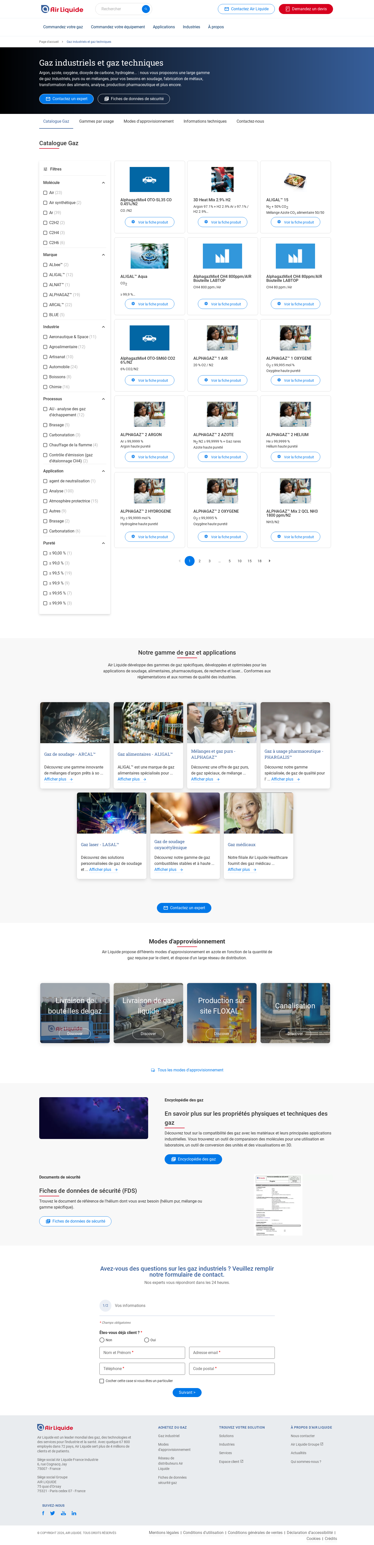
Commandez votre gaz (63, 27)
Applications (164, 27)
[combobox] (123, 9)
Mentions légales (164, 1533)
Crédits (331, 1539)
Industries (191, 27)
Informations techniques (205, 121)
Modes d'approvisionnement (149, 121)
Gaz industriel (168, 1436)
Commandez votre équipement (118, 27)
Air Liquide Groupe (307, 1444)
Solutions (226, 1436)
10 (241, 562)
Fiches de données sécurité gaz (172, 1480)
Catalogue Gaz (56, 121)
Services (225, 1453)
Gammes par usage (96, 121)
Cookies (314, 1539)
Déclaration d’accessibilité (310, 1533)
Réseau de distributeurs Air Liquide (170, 1463)
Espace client (231, 1462)
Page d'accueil (49, 41)
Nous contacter (303, 1436)
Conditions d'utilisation (203, 1533)
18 (261, 562)
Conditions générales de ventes (255, 1533)
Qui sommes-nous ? (306, 1462)
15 (251, 562)
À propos (216, 27)
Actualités (298, 1453)
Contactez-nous (250, 121)
